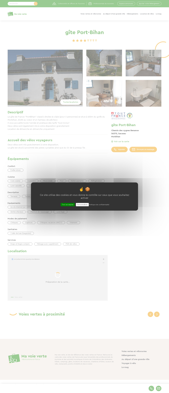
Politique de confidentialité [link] (99, 204)
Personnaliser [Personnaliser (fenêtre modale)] (82, 204)
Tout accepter (67, 204)
